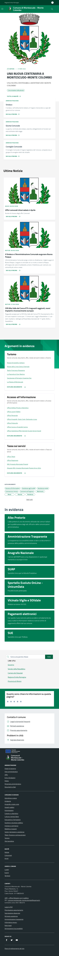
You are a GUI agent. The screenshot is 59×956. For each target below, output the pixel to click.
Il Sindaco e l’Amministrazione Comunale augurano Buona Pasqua (28, 255)
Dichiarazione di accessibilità (14, 928)
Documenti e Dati (10, 787)
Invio (49, 657)
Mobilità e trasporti (11, 829)
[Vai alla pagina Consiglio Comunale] (13, 155)
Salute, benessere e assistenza (14, 832)
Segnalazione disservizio (12, 913)
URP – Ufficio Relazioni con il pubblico (17, 898)
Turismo (7, 838)
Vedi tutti (29, 499)
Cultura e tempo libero (12, 816)
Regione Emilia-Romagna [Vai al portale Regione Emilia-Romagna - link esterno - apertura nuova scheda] (12, 3)
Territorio (7, 876)
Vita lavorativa (9, 841)
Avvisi (6, 858)
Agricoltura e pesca (11, 798)
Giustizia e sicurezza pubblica (14, 823)
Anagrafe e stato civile (12, 804)
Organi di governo (10, 768)
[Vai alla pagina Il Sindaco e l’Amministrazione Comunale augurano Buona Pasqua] (12, 270)
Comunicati (8, 855)
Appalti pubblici (9, 807)
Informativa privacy (11, 922)
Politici (7, 781)
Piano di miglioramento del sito (14, 948)
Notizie (7, 852)
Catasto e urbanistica (11, 813)
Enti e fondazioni (10, 778)
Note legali (8, 925)
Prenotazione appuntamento (14, 910)
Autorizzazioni (9, 810)
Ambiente (8, 801)
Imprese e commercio (11, 826)
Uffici (6, 775)
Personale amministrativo (13, 784)
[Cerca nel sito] (52, 9)
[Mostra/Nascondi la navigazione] (2, 9)
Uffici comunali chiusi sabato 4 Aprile (20, 210)
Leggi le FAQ (9, 907)
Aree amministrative (11, 771)
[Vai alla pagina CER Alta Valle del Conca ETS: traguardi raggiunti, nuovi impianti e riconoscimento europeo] (12, 324)
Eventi (7, 872)
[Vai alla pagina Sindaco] (13, 113)
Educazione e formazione (13, 819)
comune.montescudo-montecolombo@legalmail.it (24, 900)
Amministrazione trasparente (14, 919)
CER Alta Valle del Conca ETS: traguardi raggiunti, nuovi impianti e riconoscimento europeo (27, 309)
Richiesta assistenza (11, 916)
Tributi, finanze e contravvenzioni (15, 835)
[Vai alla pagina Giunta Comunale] (13, 134)
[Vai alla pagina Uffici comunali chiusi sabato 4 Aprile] (12, 216)
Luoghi (7, 869)
